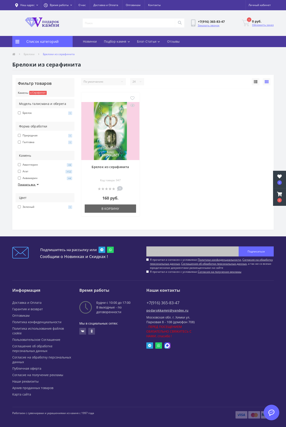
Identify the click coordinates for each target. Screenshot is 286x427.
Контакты (154, 5)
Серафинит (38, 92)
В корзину (110, 208)
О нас (82, 5)
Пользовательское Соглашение (36, 339)
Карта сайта (21, 394)
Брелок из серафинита (110, 167)
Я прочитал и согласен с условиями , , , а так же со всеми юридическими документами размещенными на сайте (211, 264)
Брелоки (29, 54)
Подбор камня (117, 41)
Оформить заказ (263, 25)
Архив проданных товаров (32, 388)
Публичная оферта (26, 368)
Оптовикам (133, 5)
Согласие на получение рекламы (37, 375)
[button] (58, 5)
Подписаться (256, 251)
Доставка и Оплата (105, 5)
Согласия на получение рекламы (219, 272)
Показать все (28, 184)
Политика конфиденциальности (36, 322)
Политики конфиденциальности (219, 260)
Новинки (90, 41)
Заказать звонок (208, 25)
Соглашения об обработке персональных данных (214, 264)
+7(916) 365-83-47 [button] (163, 302)
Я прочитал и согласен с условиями (195, 272)
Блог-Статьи (148, 41)
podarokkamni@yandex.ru (167, 310)
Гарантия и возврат (27, 309)
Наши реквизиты (25, 381)
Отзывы (173, 41)
